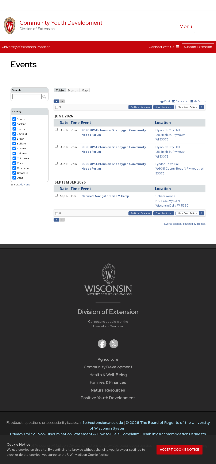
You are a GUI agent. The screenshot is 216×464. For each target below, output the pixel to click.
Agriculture (108, 359)
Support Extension (198, 46)
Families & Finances (108, 382)
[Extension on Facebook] (102, 347)
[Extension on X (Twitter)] (113, 347)
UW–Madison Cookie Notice (88, 454)
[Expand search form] (202, 26)
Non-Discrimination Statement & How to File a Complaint (88, 433)
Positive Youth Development (108, 397)
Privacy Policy (22, 433)
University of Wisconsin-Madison (26, 46)
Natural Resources (108, 390)
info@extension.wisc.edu (101, 422)
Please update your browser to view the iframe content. (30, 94)
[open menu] (186, 26)
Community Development (108, 367)
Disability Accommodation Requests (174, 433)
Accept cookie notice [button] (179, 450)
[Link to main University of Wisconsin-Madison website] (108, 293)
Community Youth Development (61, 22)
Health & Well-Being (108, 374)
